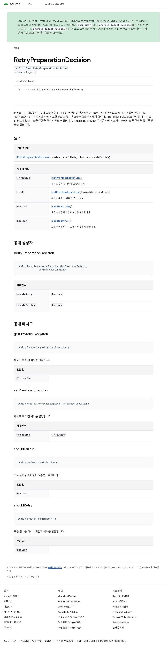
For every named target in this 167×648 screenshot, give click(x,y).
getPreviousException (66, 177)
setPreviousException (66, 192)
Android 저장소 (11, 596)
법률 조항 (36, 641)
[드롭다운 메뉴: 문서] (36, 4)
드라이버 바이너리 (12, 622)
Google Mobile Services (125, 617)
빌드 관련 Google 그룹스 (70, 622)
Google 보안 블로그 (68, 611)
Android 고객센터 (121, 596)
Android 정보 (10, 641)
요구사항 (8, 601)
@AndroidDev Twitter (69, 601)
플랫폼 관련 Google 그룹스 (71, 617)
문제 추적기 (118, 627)
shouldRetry (59, 220)
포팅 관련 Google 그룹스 (70, 627)
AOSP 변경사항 (38, 32)
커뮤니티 (25, 641)
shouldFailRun (61, 206)
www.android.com (122, 611)
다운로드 (8, 606)
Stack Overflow (121, 622)
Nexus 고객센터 (120, 606)
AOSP (16, 48)
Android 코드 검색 (54, 3)
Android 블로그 (66, 606)
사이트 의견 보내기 (86, 641)
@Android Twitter (67, 596)
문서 (30, 3)
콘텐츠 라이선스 (55, 567)
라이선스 (49, 641)
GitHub (7, 627)
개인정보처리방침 (64, 641)
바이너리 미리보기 (12, 611)
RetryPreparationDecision (33, 157)
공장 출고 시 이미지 (13, 617)
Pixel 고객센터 (119, 601)
